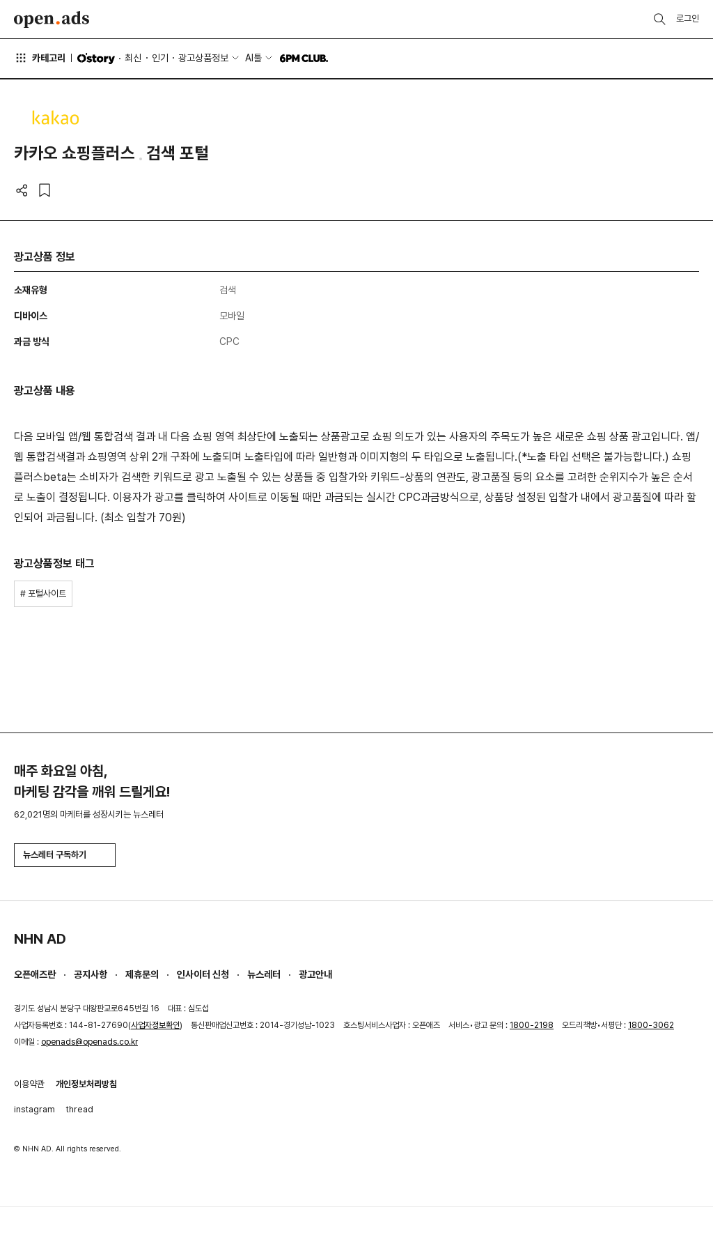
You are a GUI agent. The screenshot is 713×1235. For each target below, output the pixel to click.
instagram (34, 1109)
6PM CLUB (304, 58)
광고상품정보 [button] (203, 57)
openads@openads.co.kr (89, 1042)
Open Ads (51, 19)
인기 (160, 57)
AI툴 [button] (253, 57)
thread (79, 1109)
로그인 (687, 18)
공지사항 (90, 974)
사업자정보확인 (155, 1025)
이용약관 (29, 1084)
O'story (96, 58)
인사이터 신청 (203, 974)
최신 (133, 57)
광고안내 (315, 974)
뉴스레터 (264, 974)
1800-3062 (651, 1025)
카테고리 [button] (39, 58)
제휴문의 (142, 974)
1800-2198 (532, 1025)
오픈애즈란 (35, 974)
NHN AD (40, 938)
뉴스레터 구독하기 (65, 855)
